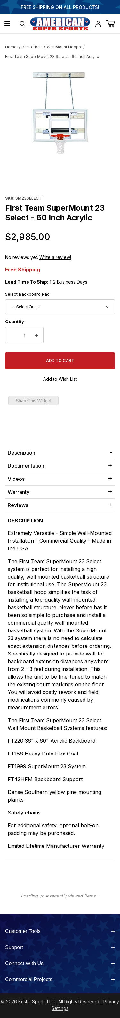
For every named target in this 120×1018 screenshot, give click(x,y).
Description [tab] (21, 452)
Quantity (14, 321)
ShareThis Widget (33, 400)
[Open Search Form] (22, 23)
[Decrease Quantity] (11, 335)
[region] (60, 178)
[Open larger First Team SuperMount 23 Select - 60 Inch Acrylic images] (60, 113)
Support (60, 947)
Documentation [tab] (26, 466)
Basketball (32, 47)
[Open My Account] (98, 23)
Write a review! (55, 257)
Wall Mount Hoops (64, 47)
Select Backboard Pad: (28, 293)
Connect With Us (60, 963)
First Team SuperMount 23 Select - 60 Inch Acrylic (52, 56)
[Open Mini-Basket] (113, 23)
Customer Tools (60, 931)
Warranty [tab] (18, 492)
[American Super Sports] (60, 23)
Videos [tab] (16, 479)
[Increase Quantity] (36, 335)
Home (11, 47)
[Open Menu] (7, 23)
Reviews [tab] (18, 505)
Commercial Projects (60, 979)
